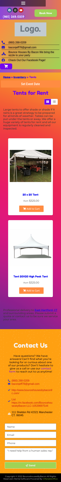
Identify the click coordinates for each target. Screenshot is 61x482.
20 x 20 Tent (30, 194)
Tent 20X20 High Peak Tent (30, 276)
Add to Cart (31, 208)
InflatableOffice (50, 479)
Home (6, 77)
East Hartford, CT (46, 310)
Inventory (20, 77)
